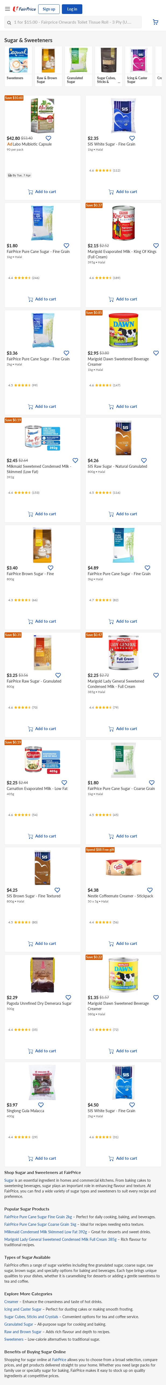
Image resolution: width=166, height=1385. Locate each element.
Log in (72, 9)
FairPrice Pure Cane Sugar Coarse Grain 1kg (40, 1224)
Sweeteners (13, 1339)
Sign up (49, 9)
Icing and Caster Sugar (22, 1309)
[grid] (83, 66)
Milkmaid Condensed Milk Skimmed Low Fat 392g (45, 1232)
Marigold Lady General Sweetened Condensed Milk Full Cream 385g (60, 1239)
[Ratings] (105, 170)
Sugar (9, 1180)
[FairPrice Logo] (24, 9)
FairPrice (59, 1359)
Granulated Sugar (18, 1324)
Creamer (11, 1301)
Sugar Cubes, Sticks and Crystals (31, 1316)
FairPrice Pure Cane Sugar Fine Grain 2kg (38, 1216)
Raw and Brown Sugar (22, 1331)
